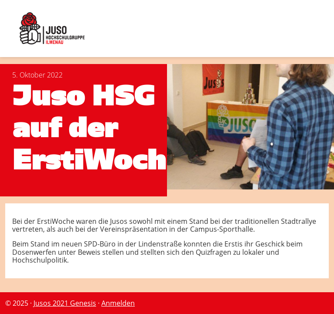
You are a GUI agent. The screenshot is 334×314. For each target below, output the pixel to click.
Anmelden (118, 303)
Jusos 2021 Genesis (64, 303)
